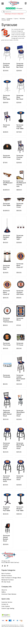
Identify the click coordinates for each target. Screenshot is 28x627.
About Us (4, 590)
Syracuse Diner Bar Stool (20, 97)
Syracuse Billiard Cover (20, 205)
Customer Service (6, 602)
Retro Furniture (5, 573)
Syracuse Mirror (20, 319)
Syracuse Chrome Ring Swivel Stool (7, 478)
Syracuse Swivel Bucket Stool (6, 538)
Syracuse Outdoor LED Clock (20, 292)
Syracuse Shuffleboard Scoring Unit (21, 183)
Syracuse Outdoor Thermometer (7, 320)
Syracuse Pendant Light (6, 237)
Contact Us (4, 604)
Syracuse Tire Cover (7, 344)
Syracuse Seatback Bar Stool (20, 65)
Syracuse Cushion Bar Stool (6, 65)
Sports (16, 18)
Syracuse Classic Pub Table (20, 126)
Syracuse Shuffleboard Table (7, 182)
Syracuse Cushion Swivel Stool (6, 445)
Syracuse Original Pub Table (6, 508)
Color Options (5, 606)
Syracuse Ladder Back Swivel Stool (21, 377)
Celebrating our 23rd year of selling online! (14, 13)
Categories (9, 18)
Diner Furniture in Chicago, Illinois (11, 577)
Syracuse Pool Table (6, 204)
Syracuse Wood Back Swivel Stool (21, 413)
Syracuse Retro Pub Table (6, 97)
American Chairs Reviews (8, 594)
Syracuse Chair (6, 126)
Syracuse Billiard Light (20, 237)
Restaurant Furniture (7, 579)
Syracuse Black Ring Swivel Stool (20, 445)
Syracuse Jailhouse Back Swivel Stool (7, 413)
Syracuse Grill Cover (7, 156)
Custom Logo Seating (7, 608)
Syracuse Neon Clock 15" (20, 265)
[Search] (15, 11)
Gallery (3, 592)
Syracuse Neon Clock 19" (6, 292)
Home (3, 18)
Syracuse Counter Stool (20, 157)
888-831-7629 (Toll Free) (12, 562)
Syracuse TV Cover (20, 344)
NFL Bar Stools (5, 582)
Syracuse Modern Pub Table (20, 508)
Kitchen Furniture (6, 575)
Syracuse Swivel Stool (20, 477)
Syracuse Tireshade (6, 376)
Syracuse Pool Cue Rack (6, 267)
